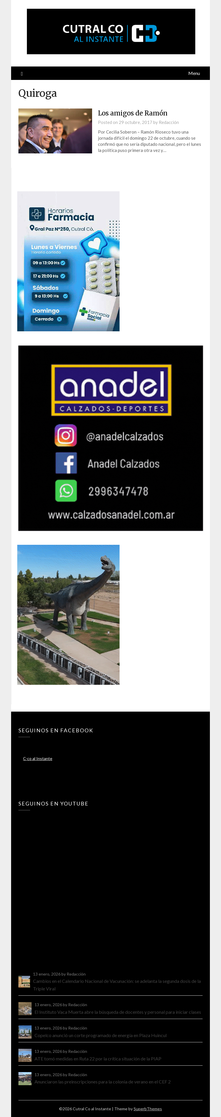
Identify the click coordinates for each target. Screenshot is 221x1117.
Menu (194, 73)
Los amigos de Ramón (133, 113)
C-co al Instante (37, 758)
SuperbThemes (148, 1108)
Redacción (169, 122)
